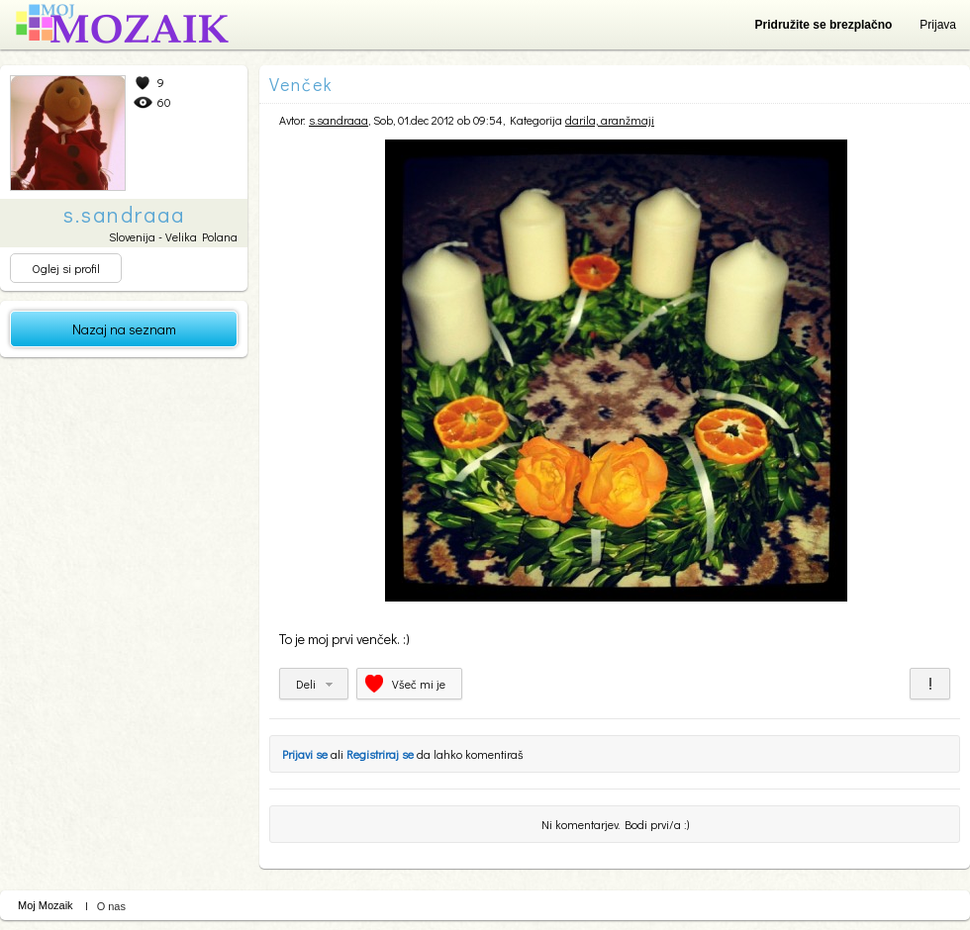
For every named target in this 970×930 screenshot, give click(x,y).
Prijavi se (305, 754)
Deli (306, 684)
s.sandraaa (338, 120)
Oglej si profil (66, 268)
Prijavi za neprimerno (930, 683)
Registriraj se (380, 754)
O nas (111, 906)
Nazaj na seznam (124, 329)
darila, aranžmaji (609, 120)
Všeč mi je (418, 684)
